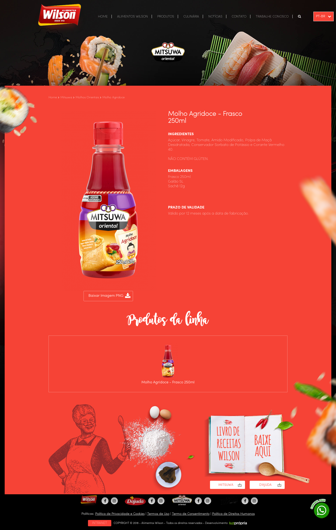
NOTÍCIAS (215, 16)
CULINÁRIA (191, 16)
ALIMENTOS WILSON (132, 16)
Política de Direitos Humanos (233, 514)
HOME (103, 16)
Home (53, 97)
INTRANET (99, 523)
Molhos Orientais (87, 97)
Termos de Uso (158, 514)
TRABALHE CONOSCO (272, 16)
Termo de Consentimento (191, 514)
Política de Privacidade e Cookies (120, 514)
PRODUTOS (165, 16)
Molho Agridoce (113, 97)
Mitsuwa (66, 97)
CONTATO (239, 16)
